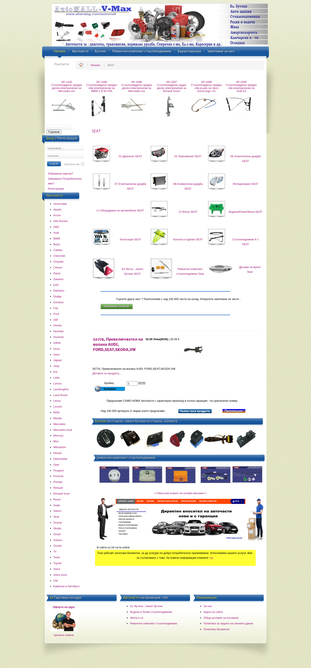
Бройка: (109, 383)
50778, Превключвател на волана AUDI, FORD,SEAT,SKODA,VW (118, 345)
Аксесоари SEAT (130, 239)
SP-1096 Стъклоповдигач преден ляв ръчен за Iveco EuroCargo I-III (206, 86)
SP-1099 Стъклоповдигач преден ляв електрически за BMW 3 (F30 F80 (101, 86)
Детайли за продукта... (106, 373)
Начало (95, 65)
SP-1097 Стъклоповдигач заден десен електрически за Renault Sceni (171, 86)
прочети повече (64, 635)
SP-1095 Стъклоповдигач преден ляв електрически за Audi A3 (241, 86)
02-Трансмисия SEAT (188, 156)
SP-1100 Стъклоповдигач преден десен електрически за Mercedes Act (66, 86)
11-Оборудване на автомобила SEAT (120, 210)
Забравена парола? (60, 173)
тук (211, 557)
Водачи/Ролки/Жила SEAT (245, 211)
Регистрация (56, 188)
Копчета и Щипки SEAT (188, 239)
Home (81, 64)
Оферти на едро (64, 607)
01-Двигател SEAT (130, 156)
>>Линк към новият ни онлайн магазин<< (180, 493)
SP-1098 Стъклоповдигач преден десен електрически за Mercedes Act (136, 86)
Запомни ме (71, 164)
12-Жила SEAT (187, 211)
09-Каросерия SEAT (245, 184)
